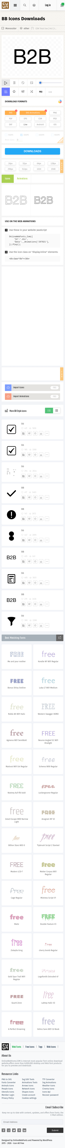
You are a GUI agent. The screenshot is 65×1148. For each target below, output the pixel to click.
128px (53, 163)
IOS (55, 124)
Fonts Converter (9, 1082)
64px (39, 163)
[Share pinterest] (19, 1130)
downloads (32, 151)
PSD (55, 119)
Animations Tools (29, 1082)
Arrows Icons (27, 1085)
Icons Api (46, 1092)
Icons (7, 179)
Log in (48, 5)
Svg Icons (6, 5)
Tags (40, 1047)
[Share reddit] (8, 1130)
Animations (22, 179)
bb (22, 423)
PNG (55, 113)
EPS (25, 119)
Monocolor (11, 28)
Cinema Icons (48, 1089)
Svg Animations (49, 1082)
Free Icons (29, 1047)
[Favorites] (35, 433)
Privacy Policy (8, 1098)
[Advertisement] (32, 316)
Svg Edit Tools (28, 1079)
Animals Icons (8, 1085)
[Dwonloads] (41, 433)
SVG (10, 113)
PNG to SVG (7, 1079)
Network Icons (28, 1089)
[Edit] (29, 433)
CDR (40, 119)
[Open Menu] (34, 5)
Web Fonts (16, 1047)
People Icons (7, 1089)
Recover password (50, 1095)
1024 (39, 169)
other (26, 28)
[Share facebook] (3, 1130)
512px (25, 169)
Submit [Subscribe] (55, 1130)
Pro (40, 92)
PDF (10, 119)
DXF (10, 124)
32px (25, 163)
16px (10, 163)
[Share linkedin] (24, 1130)
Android (40, 124)
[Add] (23, 433)
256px (10, 169)
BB (22, 487)
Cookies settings (29, 1098)
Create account (28, 1095)
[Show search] (24, 5)
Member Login (8, 1095)
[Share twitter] (14, 1130)
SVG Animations (33, 113)
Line (25, 124)
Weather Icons (48, 1085)
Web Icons (51, 1047)
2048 (53, 169)
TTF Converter (48, 1079)
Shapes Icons (28, 1092)
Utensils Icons (8, 1092)
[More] (47, 433)
